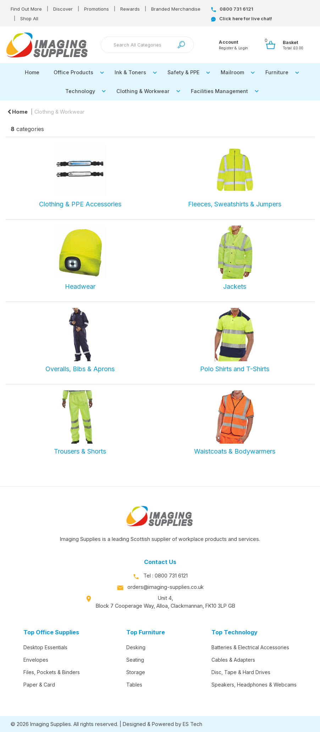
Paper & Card (39, 685)
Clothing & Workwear (143, 91)
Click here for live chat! (241, 18)
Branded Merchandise (175, 9)
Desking (135, 647)
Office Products (73, 72)
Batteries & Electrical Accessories (250, 647)
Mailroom (232, 72)
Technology (80, 91)
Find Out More (26, 9)
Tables (134, 685)
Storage (135, 672)
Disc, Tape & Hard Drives (240, 672)
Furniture (276, 72)
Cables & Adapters (233, 660)
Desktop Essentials (45, 647)
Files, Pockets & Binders (51, 672)
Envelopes (35, 660)
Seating (135, 660)
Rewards (130, 9)
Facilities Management (219, 91)
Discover (63, 9)
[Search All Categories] (147, 45)
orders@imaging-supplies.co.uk (165, 587)
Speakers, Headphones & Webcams (254, 685)
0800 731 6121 (232, 9)
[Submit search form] (181, 44)
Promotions (96, 9)
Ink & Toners (130, 72)
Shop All (29, 18)
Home (32, 72)
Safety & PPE (183, 72)
